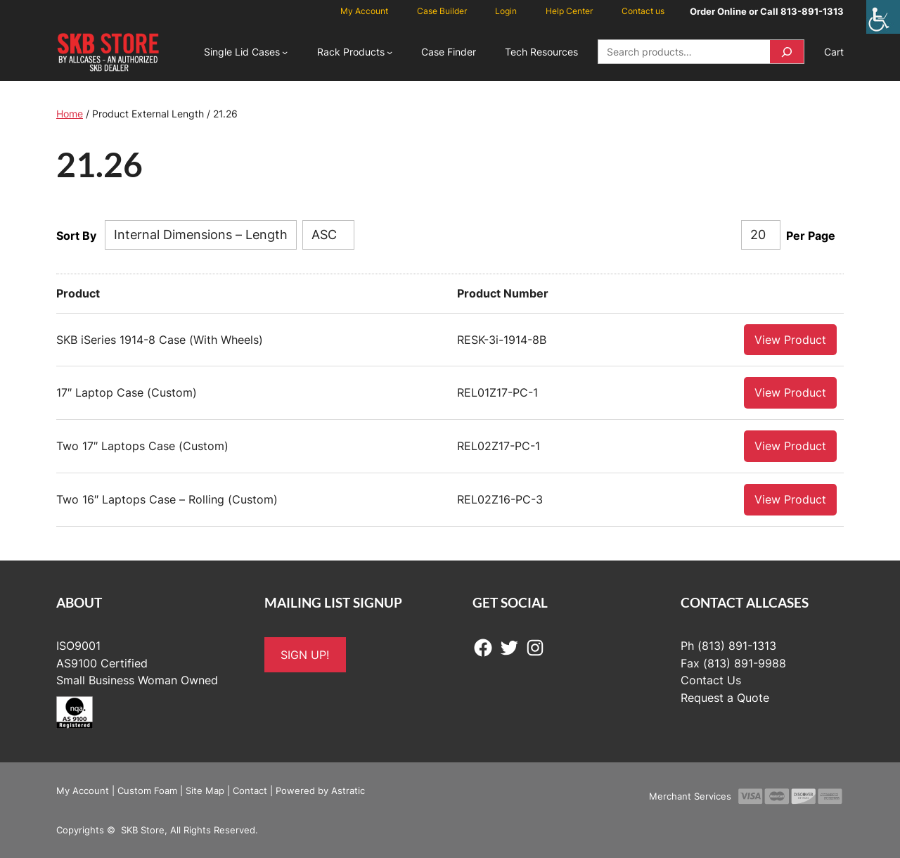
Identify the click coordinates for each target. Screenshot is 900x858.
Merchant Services (690, 795)
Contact (250, 789)
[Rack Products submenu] (389, 52)
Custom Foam (147, 789)
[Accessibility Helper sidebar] (883, 17)
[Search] (787, 51)
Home (69, 114)
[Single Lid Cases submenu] (285, 52)
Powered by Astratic (320, 789)
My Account (82, 789)
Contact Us (711, 679)
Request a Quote (725, 697)
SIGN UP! (305, 654)
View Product (790, 339)
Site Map (205, 789)
